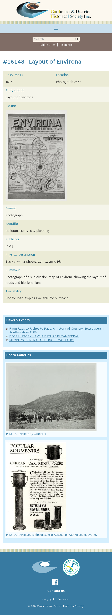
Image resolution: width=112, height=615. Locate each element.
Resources (66, 45)
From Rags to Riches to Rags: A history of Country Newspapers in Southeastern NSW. (57, 331)
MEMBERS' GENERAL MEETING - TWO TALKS (41, 340)
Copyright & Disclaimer (56, 599)
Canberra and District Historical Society (60, 606)
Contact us (56, 591)
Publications (47, 45)
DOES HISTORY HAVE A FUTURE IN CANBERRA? (44, 336)
